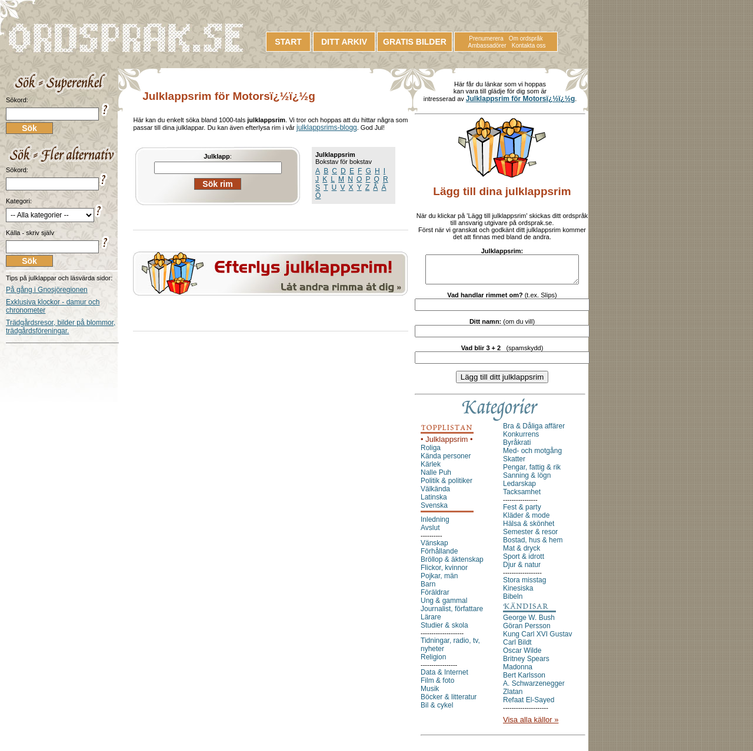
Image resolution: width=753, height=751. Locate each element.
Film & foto (437, 686)
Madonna (517, 672)
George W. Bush (529, 623)
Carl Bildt (517, 647)
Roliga (431, 453)
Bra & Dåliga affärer (534, 431)
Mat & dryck (521, 553)
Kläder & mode (526, 521)
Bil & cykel (437, 710)
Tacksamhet (522, 497)
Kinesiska (518, 593)
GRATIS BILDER (415, 41)
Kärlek (431, 469)
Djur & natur (522, 570)
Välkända (435, 494)
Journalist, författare (452, 614)
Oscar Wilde (522, 656)
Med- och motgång (532, 456)
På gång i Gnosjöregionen (47, 290)
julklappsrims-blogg (326, 127)
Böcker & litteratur (449, 702)
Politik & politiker (446, 486)
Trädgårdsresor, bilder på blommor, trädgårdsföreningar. (60, 326)
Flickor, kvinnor (444, 573)
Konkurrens (521, 439)
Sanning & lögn (527, 481)
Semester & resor (530, 537)
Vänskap (434, 548)
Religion (433, 662)
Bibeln (512, 602)
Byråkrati (517, 448)
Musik (430, 694)
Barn (428, 589)
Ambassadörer (487, 45)
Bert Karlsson (524, 680)
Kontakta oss (529, 45)
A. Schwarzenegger (534, 689)
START (288, 41)
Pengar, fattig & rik (532, 472)
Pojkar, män (439, 581)
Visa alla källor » (530, 724)
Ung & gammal (444, 606)
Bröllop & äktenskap (452, 565)
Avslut (430, 533)
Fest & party (522, 512)
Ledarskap (519, 489)
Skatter (514, 464)
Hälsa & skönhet (528, 529)
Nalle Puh (436, 478)
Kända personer (446, 461)
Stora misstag (524, 585)
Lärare (431, 622)
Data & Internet (444, 677)
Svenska (434, 511)
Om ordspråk (526, 38)
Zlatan (512, 697)
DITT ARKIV (344, 41)
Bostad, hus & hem (532, 545)
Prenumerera (486, 38)
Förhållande (439, 556)
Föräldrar (435, 598)
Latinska (434, 502)
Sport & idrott (523, 562)
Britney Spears (526, 664)
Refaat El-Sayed (528, 705)
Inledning (435, 525)
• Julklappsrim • (447, 444)
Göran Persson (527, 631)
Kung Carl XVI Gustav (537, 639)
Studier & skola (444, 630)
